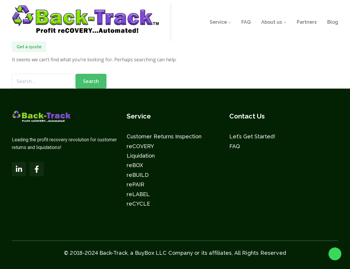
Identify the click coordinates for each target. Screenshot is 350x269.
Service (218, 22)
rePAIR (135, 184)
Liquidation (141, 156)
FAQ (246, 22)
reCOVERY (140, 146)
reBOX (135, 165)
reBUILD (138, 175)
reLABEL (138, 194)
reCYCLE (138, 204)
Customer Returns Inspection (164, 136)
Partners (307, 22)
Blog (332, 22)
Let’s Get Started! (252, 136)
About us (271, 22)
